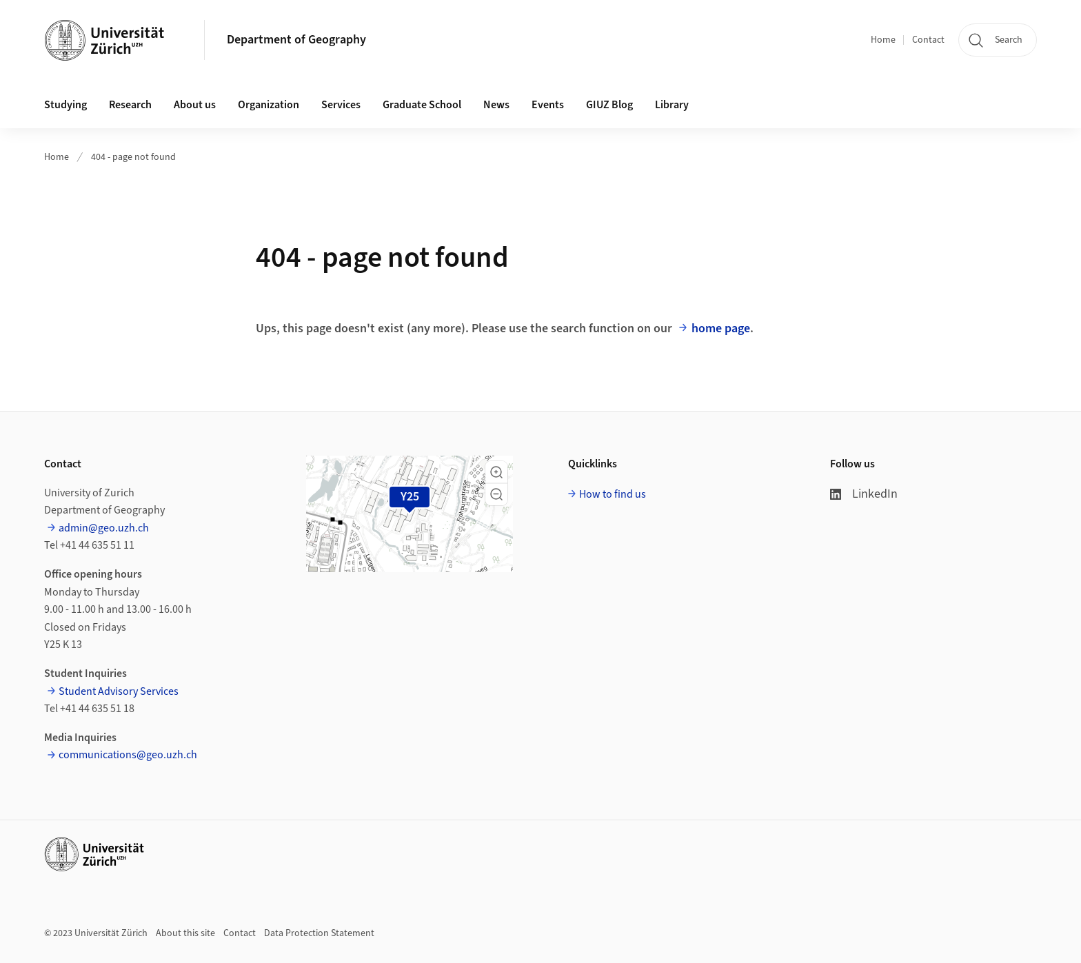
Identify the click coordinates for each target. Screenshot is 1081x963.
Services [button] (341, 104)
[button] (496, 472)
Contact (928, 40)
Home (883, 40)
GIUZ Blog (609, 104)
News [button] (496, 104)
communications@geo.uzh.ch (128, 754)
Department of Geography (296, 39)
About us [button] (195, 104)
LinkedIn (864, 494)
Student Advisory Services (119, 691)
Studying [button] (65, 104)
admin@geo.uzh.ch (104, 528)
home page (720, 328)
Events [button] (548, 104)
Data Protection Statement (319, 933)
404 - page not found (133, 157)
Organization (268, 104)
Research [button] (130, 104)
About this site (185, 933)
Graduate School (422, 104)
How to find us (612, 494)
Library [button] (672, 104)
